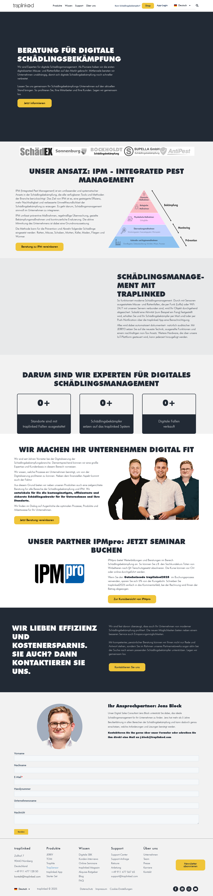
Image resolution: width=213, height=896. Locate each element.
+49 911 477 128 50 (26, 872)
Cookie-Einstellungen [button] (121, 889)
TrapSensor (52, 868)
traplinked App (54, 872)
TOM (49, 859)
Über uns (91, 5)
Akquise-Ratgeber (88, 872)
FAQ (81, 881)
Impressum (101, 889)
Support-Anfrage (120, 859)
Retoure (115, 864)
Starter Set (51, 877)
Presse (146, 864)
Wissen (68, 5)
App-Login (162, 5)
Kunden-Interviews (88, 859)
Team (146, 859)
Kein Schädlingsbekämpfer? (127, 6)
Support (79, 5)
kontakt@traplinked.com (27, 877)
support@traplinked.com (124, 877)
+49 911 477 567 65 (123, 872)
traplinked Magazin (89, 868)
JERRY (49, 855)
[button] (197, 5)
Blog (81, 877)
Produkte (57, 5)
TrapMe (50, 864)
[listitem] (69, 80)
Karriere (147, 868)
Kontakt (147, 872)
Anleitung (116, 868)
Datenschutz (86, 889)
